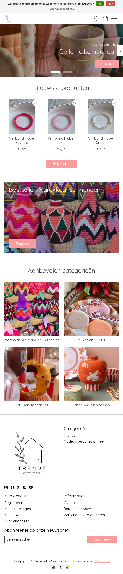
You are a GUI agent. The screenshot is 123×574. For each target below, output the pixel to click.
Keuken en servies (91, 340)
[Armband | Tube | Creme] (101, 116)
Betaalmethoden (77, 509)
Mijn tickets (13, 515)
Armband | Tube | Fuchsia (22, 140)
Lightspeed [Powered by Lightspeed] (102, 561)
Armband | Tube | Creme (101, 140)
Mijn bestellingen (17, 509)
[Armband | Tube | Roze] (61, 116)
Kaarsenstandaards (31, 405)
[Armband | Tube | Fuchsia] (21, 116)
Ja (99, 3)
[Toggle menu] (114, 18)
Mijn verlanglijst (16, 521)
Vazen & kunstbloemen (91, 405)
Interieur (70, 435)
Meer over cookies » (62, 9)
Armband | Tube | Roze (61, 140)
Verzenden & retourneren (84, 515)
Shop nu (107, 63)
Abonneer (102, 539)
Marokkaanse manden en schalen (32, 340)
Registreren (13, 502)
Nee (110, 3)
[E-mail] (45, 539)
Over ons (71, 502)
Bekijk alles (61, 163)
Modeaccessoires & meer (84, 441)
